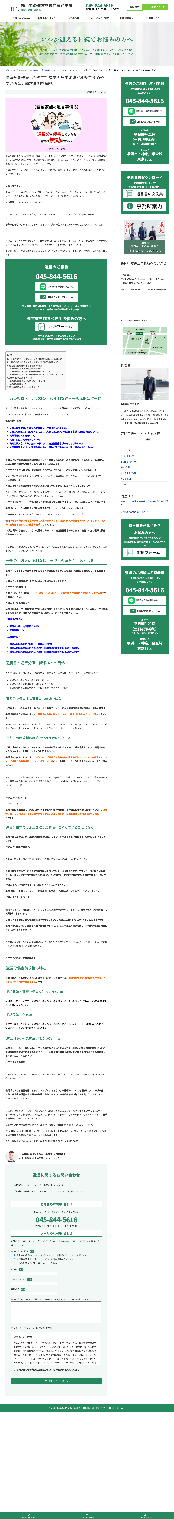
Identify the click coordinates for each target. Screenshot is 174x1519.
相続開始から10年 (20, 383)
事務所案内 (126, 18)
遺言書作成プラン (48, 18)
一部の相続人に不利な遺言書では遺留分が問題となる (33, 362)
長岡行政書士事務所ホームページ (135, 511)
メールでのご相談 (156, 7)
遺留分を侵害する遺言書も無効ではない (29, 368)
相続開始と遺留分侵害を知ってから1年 (28, 380)
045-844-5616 (56, 276)
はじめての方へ (21, 18)
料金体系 (74, 18)
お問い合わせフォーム (60, 297)
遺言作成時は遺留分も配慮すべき (24, 386)
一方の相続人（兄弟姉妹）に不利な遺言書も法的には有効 (35, 358)
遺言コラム (152, 18)
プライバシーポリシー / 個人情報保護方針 (31, 1332)
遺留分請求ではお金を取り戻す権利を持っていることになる (37, 374)
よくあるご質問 (100, 18)
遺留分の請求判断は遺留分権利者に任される (31, 371)
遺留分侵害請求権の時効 (20, 377)
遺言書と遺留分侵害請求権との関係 (25, 365)
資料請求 (134, 7)
